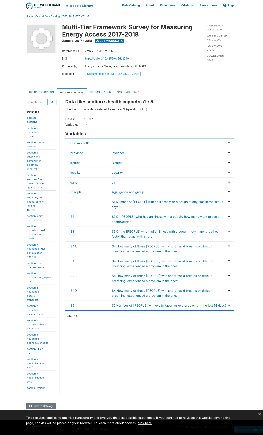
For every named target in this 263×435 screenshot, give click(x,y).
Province (118, 153)
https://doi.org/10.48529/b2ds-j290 (107, 58)
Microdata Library (79, 6)
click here (145, 423)
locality (75, 172)
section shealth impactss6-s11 (35, 377)
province (76, 153)
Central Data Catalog (47, 16)
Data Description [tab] (72, 92)
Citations (187, 5)
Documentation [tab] (100, 91)
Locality (117, 172)
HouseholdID (79, 143)
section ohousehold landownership (36, 324)
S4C (73, 276)
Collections (167, 5)
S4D (73, 290)
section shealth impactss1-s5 (35, 363)
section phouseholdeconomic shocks (37, 338)
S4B (73, 261)
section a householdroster (33, 132)
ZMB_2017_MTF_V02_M (75, 16)
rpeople (76, 192)
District (117, 163)
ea (113, 182)
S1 (72, 202)
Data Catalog (131, 5)
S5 (72, 305)
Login (229, 5)
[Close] (259, 414)
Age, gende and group (128, 192)
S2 (72, 216)
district (75, 163)
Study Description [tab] (41, 91)
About (150, 5)
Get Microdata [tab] (128, 91)
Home (29, 16)
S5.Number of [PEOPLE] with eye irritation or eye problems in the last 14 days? (169, 305)
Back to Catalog (41, 405)
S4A (73, 246)
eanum (75, 182)
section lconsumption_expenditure (40, 277)
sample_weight (36, 387)
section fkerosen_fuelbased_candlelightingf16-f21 (35, 201)
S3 (72, 231)
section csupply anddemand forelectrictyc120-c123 (34, 160)
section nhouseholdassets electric (35, 310)
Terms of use (208, 5)
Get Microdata (109, 40)
